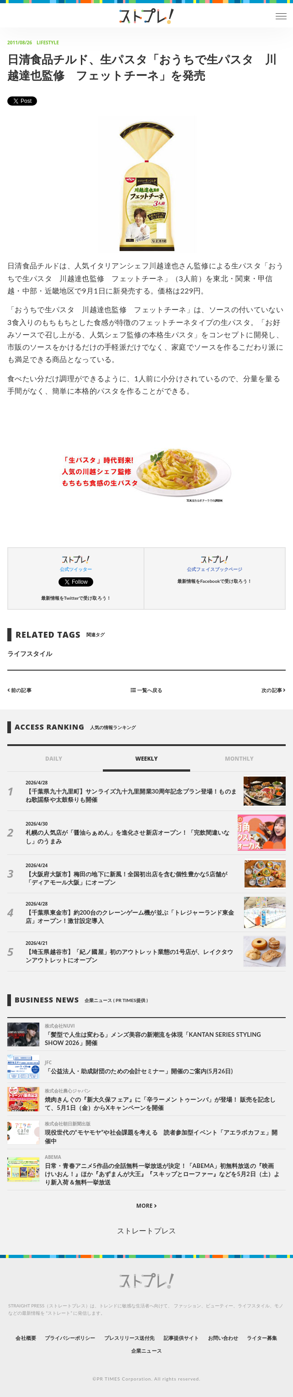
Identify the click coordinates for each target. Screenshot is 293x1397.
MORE (146, 1206)
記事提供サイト (181, 1338)
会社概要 (26, 1338)
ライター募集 (262, 1338)
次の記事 (273, 690)
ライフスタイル (29, 653)
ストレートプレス (146, 1230)
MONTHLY (239, 758)
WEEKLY (146, 758)
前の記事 (19, 690)
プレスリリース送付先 (129, 1338)
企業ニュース (146, 1351)
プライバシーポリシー (70, 1338)
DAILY (53, 758)
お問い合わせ (223, 1338)
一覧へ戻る (146, 690)
